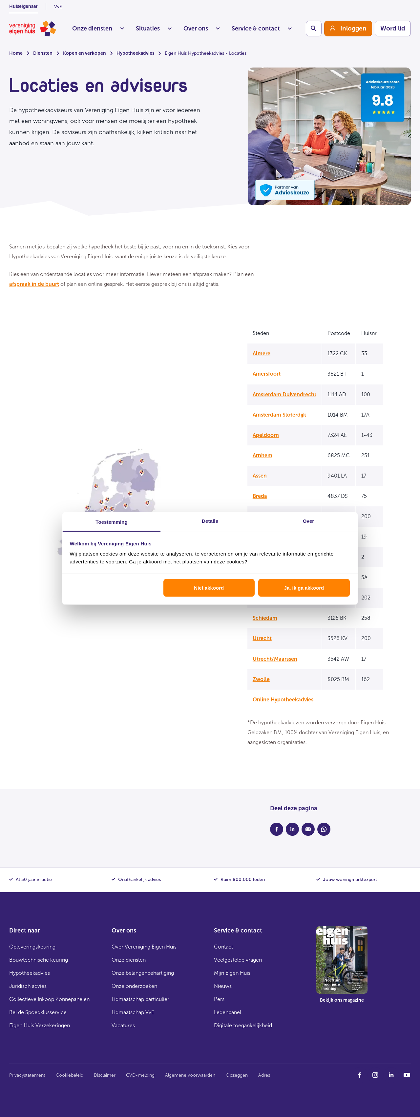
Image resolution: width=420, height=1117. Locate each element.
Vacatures (123, 1025)
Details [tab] (210, 521)
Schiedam (265, 618)
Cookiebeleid (69, 1075)
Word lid (392, 28)
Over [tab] (308, 521)
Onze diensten (98, 28)
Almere (261, 353)
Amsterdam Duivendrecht (284, 394)
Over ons (201, 28)
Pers (219, 999)
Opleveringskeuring (32, 947)
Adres (264, 1075)
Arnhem (262, 455)
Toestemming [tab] (111, 522)
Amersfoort (267, 374)
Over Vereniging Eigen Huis (144, 947)
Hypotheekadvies (135, 53)
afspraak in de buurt (34, 284)
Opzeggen (237, 1075)
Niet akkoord (209, 587)
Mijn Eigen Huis (232, 973)
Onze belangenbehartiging (143, 973)
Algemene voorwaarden (190, 1075)
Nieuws (223, 986)
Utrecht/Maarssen (275, 659)
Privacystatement (27, 1075)
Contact (223, 947)
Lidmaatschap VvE (133, 1012)
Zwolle (261, 679)
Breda (260, 496)
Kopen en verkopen (84, 53)
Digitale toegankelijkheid (243, 1025)
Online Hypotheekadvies (283, 699)
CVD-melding (140, 1075)
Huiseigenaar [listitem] (23, 6)
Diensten (42, 53)
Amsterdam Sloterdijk (279, 415)
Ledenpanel (227, 1012)
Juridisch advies (28, 986)
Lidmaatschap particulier (140, 999)
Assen (260, 476)
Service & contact (262, 28)
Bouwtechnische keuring (38, 960)
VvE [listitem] (58, 7)
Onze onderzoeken (134, 986)
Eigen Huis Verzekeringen (39, 1025)
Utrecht (262, 638)
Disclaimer (105, 1075)
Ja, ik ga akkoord (304, 587)
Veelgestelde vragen (238, 960)
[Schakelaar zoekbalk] (314, 28)
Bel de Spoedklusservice (38, 1012)
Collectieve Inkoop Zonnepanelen (49, 999)
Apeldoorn (266, 435)
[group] (348, 28)
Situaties (154, 28)
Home (16, 53)
